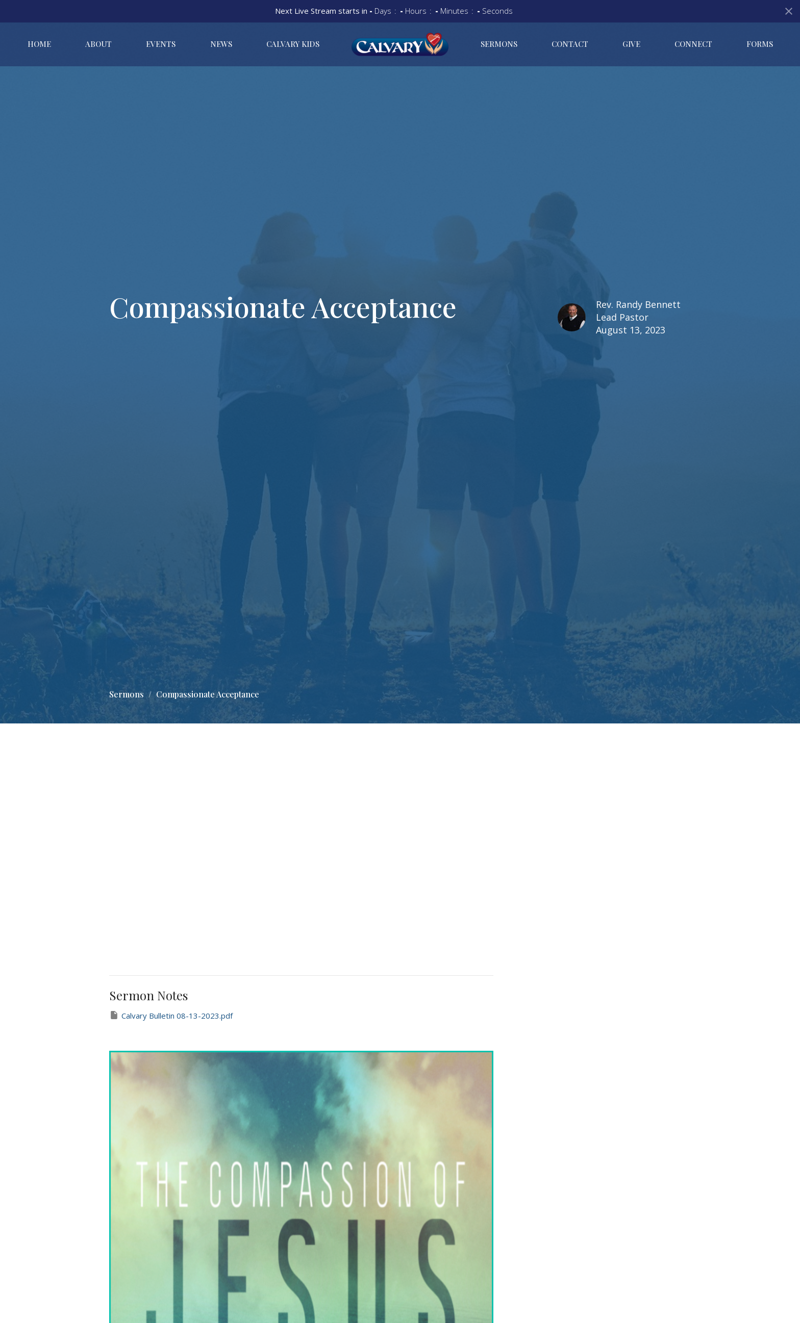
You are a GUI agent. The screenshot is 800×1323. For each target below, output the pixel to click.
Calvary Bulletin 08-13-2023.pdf (171, 1015)
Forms (759, 44)
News (221, 44)
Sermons (499, 44)
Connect (693, 44)
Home (39, 44)
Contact (570, 44)
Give (631, 44)
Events (161, 44)
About (98, 44)
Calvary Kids (292, 44)
